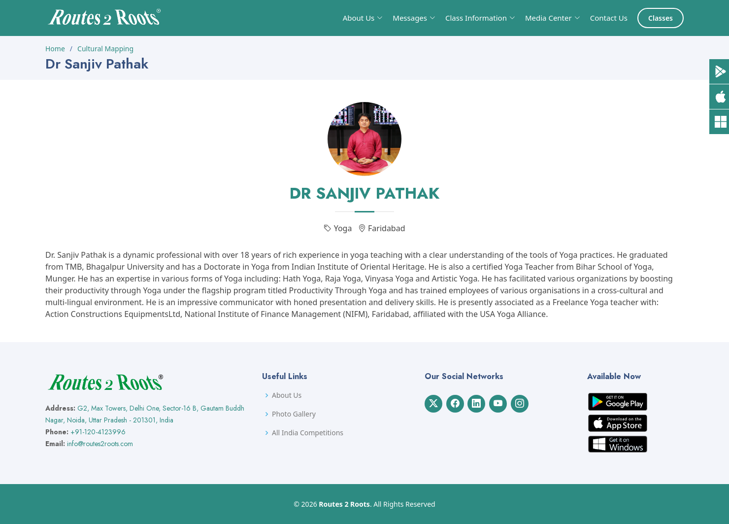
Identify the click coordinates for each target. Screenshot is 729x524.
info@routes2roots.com (100, 444)
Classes (660, 18)
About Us (286, 395)
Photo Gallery (294, 414)
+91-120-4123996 (98, 432)
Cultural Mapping (105, 48)
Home (55, 48)
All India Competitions (307, 432)
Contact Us (609, 18)
